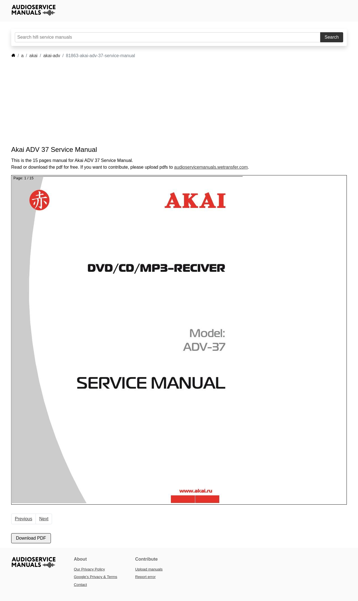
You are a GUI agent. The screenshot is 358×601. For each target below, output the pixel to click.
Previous (23, 518)
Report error (145, 577)
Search (332, 37)
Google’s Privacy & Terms (95, 577)
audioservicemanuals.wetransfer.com (211, 167)
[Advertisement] (170, 102)
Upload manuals (148, 569)
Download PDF (31, 538)
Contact (80, 585)
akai (33, 55)
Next (43, 518)
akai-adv (51, 55)
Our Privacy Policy (89, 569)
